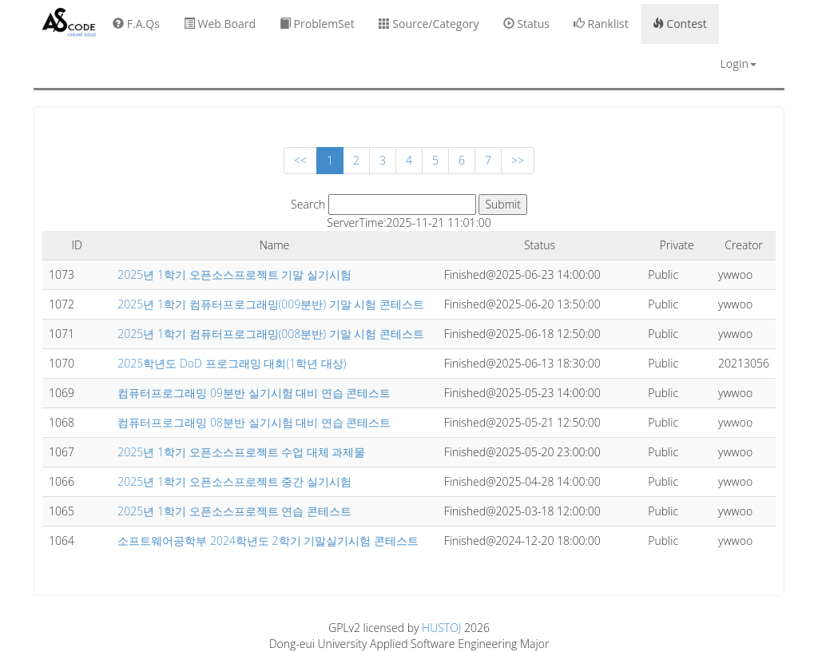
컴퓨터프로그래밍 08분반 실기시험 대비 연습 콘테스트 (254, 422)
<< (300, 160)
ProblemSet (317, 23)
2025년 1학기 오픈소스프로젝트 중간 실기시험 (234, 481)
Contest (680, 23)
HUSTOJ (441, 627)
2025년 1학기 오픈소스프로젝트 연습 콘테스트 (234, 511)
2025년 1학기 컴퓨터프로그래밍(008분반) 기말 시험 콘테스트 (270, 333)
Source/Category (429, 23)
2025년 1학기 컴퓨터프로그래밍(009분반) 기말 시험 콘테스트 (270, 304)
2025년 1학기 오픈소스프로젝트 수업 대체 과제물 (241, 451)
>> (517, 160)
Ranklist (601, 23)
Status (526, 23)
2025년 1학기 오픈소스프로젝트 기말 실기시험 (234, 274)
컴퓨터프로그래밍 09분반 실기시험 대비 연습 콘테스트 (254, 392)
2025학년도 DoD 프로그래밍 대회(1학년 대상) (231, 363)
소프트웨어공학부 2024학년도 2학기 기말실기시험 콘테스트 (268, 540)
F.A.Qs (136, 23)
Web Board (220, 23)
